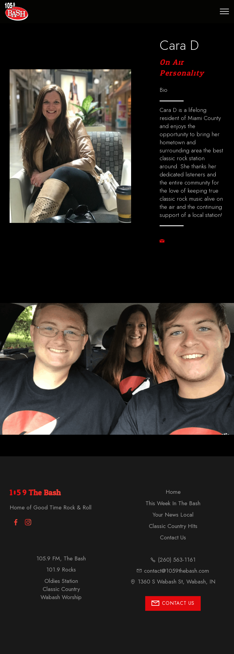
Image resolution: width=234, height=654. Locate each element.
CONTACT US (173, 604)
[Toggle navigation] (224, 11)
